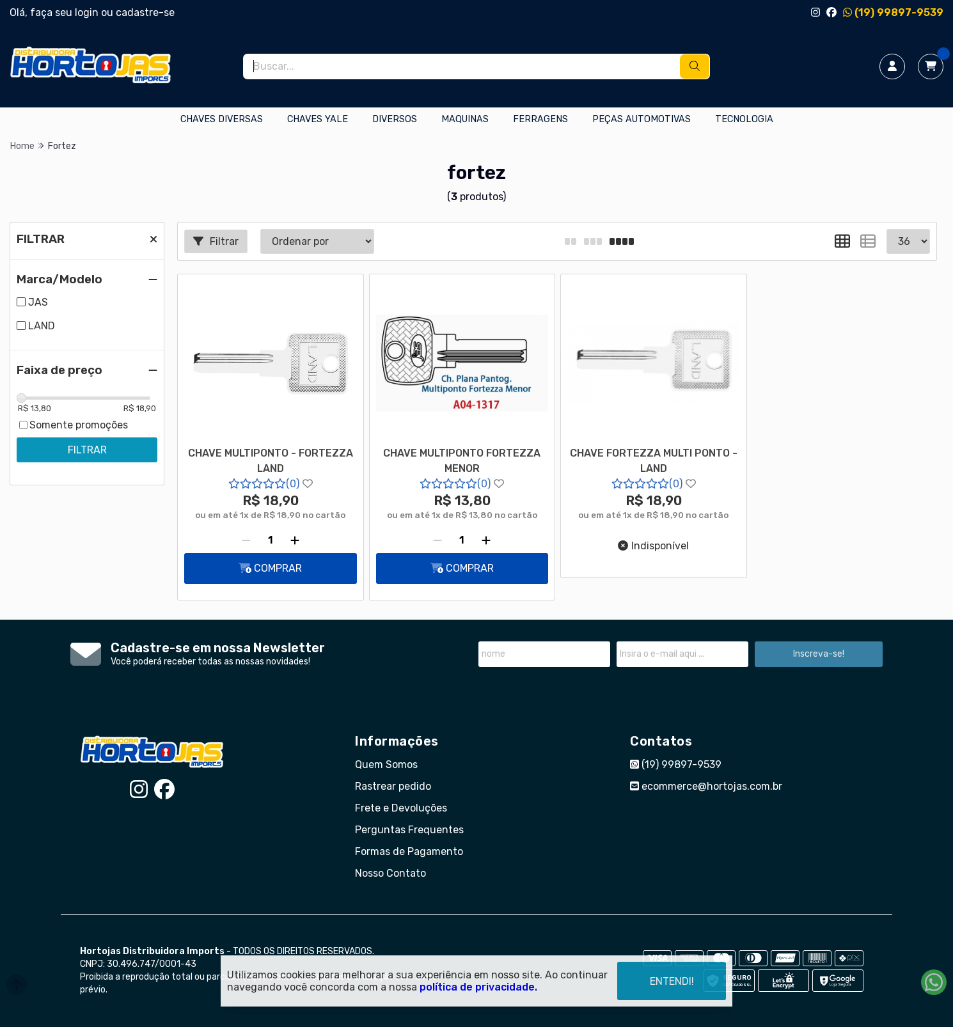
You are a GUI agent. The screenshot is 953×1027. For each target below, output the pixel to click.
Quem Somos (386, 764)
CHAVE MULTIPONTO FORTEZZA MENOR (461, 460)
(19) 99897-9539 (893, 12)
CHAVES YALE (317, 119)
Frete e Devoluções (401, 808)
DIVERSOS (394, 119)
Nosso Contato (390, 873)
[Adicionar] (295, 540)
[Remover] (246, 540)
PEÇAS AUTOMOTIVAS (641, 119)
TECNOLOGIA (744, 119)
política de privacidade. (478, 987)
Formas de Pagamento (409, 851)
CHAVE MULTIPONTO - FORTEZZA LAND (270, 460)
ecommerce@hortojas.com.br (706, 786)
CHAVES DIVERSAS (221, 119)
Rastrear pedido (393, 786)
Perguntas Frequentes (409, 830)
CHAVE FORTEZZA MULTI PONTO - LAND (653, 460)
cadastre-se (145, 12)
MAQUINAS (465, 119)
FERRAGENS (540, 119)
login (88, 12)
